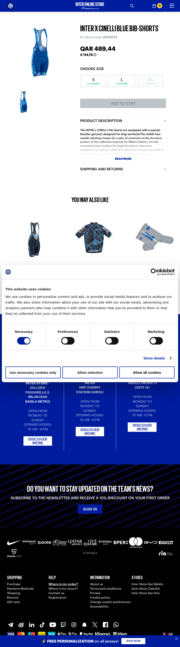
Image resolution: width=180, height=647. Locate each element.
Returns (13, 598)
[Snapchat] (84, 624)
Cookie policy (100, 598)
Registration (58, 598)
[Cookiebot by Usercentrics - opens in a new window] (154, 272)
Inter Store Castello (145, 589)
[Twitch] (63, 624)
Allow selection (90, 372)
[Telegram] (10, 624)
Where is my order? (63, 584)
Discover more (37, 441)
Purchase (13, 584)
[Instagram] (73, 624)
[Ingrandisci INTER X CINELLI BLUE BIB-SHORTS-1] (23, 101)
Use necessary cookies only (33, 372)
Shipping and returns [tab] (101, 169)
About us (96, 584)
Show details (154, 358)
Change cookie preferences (110, 602)
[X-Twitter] (94, 624)
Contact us (56, 593)
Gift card (13, 602)
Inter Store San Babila (147, 584)
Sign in (90, 509)
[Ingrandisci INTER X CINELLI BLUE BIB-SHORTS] (40, 52)
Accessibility (99, 606)
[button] (168, 634)
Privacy (95, 593)
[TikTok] (42, 624)
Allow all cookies (147, 372)
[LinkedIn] (31, 624)
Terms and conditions (105, 589)
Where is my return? (63, 589)
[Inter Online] (11, 6)
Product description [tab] (101, 120)
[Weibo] (21, 624)
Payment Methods (20, 589)
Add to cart (123, 103)
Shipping (13, 593)
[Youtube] (52, 624)
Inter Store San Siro (145, 593)
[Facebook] (105, 624)
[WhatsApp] (116, 624)
